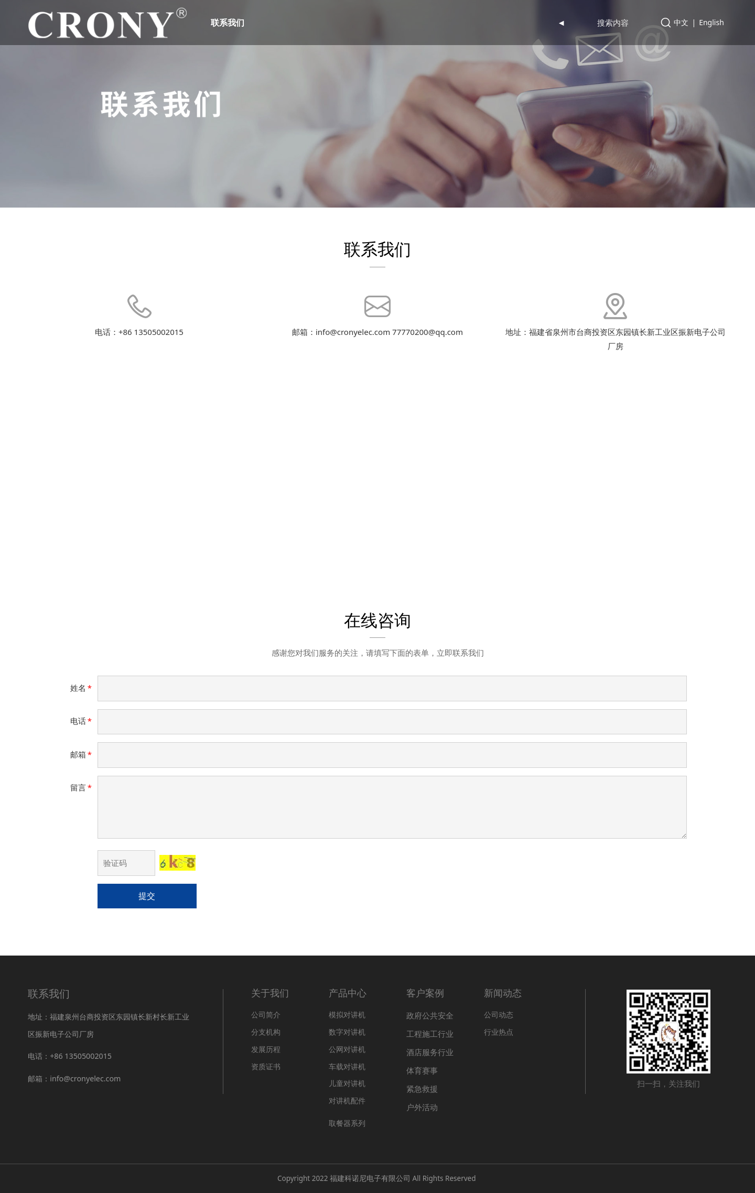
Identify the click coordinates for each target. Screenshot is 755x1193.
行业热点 (498, 1032)
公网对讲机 (347, 1049)
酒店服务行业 (430, 1052)
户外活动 (422, 1107)
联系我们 (227, 22)
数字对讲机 (347, 1032)
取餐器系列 (347, 1123)
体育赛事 (422, 1070)
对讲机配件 (347, 1100)
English (711, 22)
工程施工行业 (430, 1033)
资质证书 (266, 1066)
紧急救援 (422, 1088)
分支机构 (266, 1032)
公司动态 (498, 1015)
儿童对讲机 (347, 1083)
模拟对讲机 (347, 1015)
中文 (681, 22)
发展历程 (266, 1049)
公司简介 (266, 1015)
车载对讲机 (347, 1066)
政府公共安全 (430, 1015)
